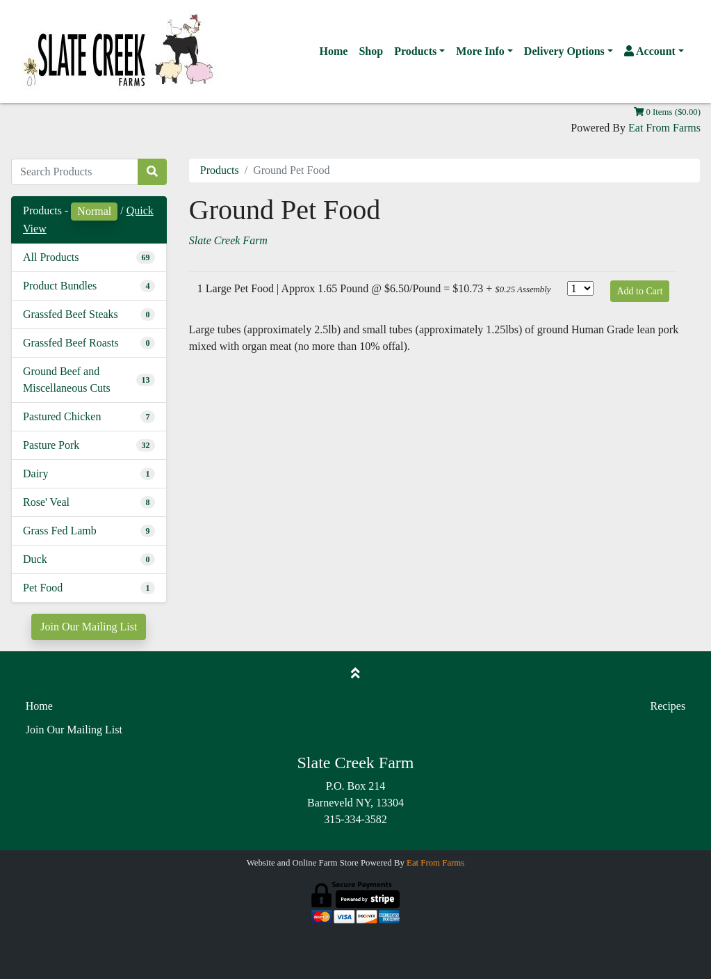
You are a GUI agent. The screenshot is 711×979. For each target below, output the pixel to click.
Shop (371, 51)
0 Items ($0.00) (667, 112)
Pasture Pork (51, 445)
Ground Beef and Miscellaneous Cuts (67, 379)
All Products (51, 257)
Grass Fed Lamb (60, 530)
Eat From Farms (664, 128)
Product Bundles (60, 286)
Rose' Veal (46, 502)
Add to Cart (639, 291)
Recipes (668, 706)
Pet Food (43, 588)
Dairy (35, 473)
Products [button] (415, 51)
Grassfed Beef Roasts (71, 343)
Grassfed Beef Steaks (70, 314)
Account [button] (650, 51)
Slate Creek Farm (228, 240)
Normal (94, 211)
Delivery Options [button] (564, 51)
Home (334, 51)
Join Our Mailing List (88, 626)
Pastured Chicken (62, 416)
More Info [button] (480, 51)
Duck (35, 559)
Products (219, 170)
